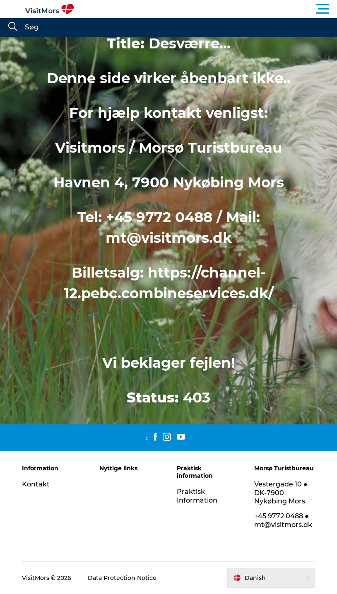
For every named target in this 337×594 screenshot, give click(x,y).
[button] (206, 9)
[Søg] (12, 27)
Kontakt (36, 484)
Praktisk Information (197, 496)
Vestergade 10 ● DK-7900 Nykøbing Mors (281, 492)
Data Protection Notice (122, 578)
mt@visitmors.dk (169, 238)
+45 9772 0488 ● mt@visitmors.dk (283, 520)
